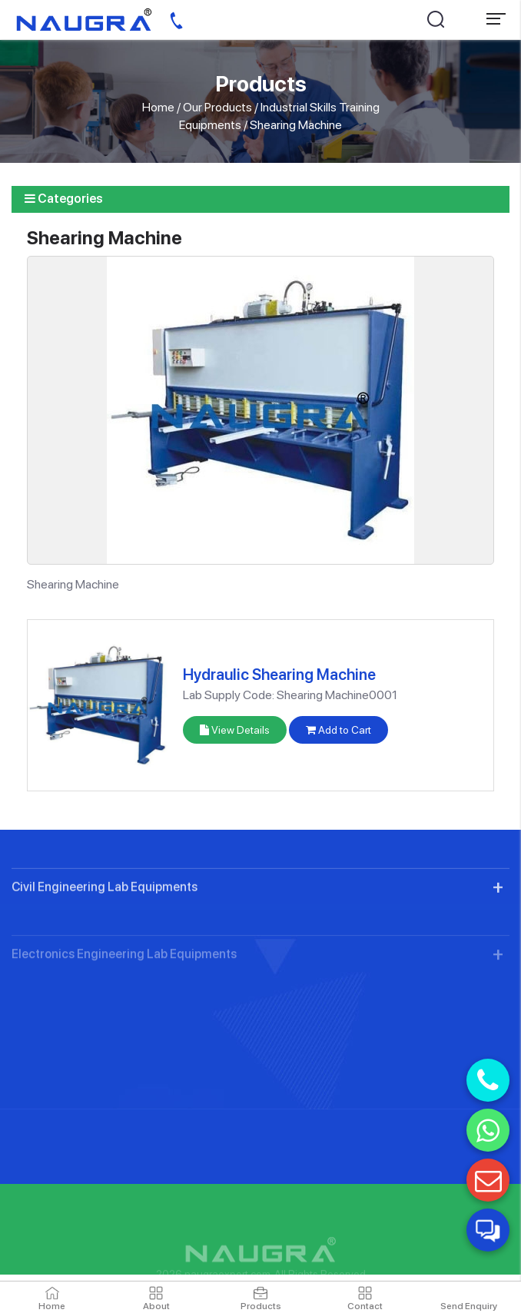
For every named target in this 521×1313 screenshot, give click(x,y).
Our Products (217, 107)
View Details (235, 730)
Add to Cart (338, 730)
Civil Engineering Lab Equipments (104, 924)
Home (158, 107)
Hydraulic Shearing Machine (279, 674)
